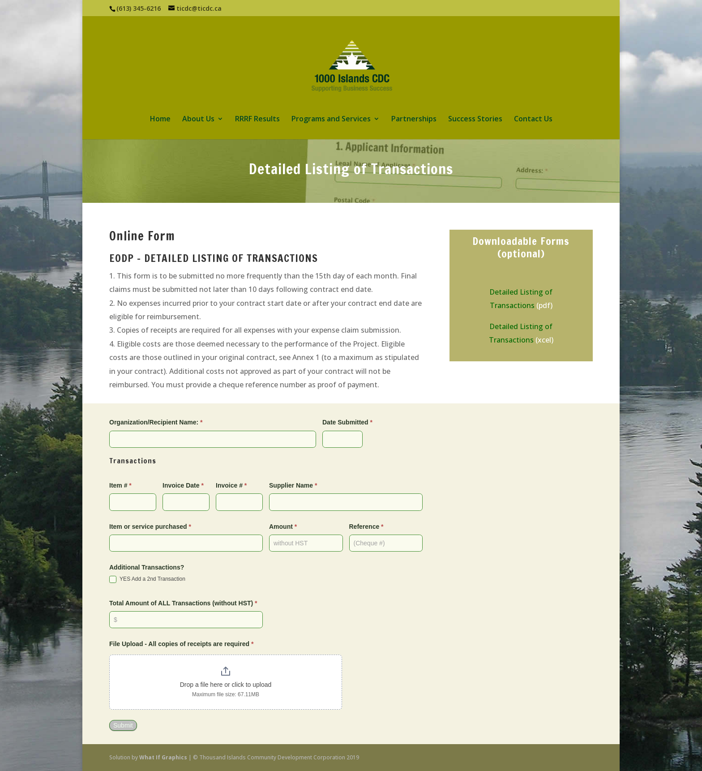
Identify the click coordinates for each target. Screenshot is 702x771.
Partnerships (414, 120)
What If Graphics (163, 757)
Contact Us (533, 120)
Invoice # (231, 485)
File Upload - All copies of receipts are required (181, 643)
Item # (120, 485)
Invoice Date (183, 485)
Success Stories (475, 120)
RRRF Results (257, 120)
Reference (366, 526)
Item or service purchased (150, 526)
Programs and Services (331, 120)
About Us (198, 120)
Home (160, 120)
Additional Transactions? (146, 567)
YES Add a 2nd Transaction (147, 579)
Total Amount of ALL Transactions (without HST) (183, 603)
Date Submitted (347, 422)
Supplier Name (293, 485)
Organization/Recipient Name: (156, 422)
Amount (283, 526)
